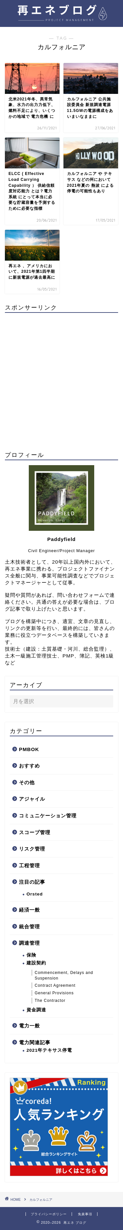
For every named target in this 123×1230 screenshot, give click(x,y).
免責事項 (85, 1214)
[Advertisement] (61, 379)
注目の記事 (32, 882)
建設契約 (36, 962)
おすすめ (29, 765)
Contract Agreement (55, 985)
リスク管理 (32, 849)
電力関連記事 (34, 1042)
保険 (31, 955)
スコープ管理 (34, 832)
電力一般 (29, 1025)
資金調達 (36, 1009)
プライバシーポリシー (49, 1214)
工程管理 (29, 865)
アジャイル (32, 799)
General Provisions (54, 993)
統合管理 (29, 926)
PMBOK (29, 749)
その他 (27, 782)
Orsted (34, 894)
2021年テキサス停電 (49, 1050)
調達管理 (29, 943)
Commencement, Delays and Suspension (64, 975)
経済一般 (29, 910)
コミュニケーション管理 (48, 815)
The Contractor (50, 1000)
